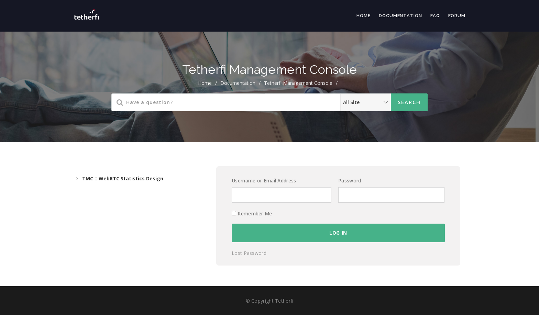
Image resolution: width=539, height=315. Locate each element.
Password (349, 180)
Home (363, 15)
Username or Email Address (264, 180)
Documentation (400, 15)
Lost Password (249, 253)
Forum (457, 15)
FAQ (435, 15)
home (205, 83)
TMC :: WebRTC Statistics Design (122, 178)
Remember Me (252, 213)
